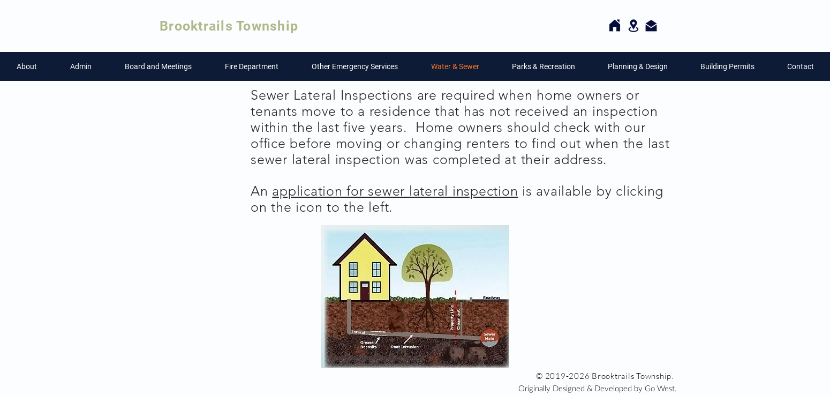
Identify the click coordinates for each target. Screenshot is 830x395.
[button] (27, 66)
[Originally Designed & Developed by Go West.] (597, 388)
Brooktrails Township (229, 26)
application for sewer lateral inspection (395, 191)
